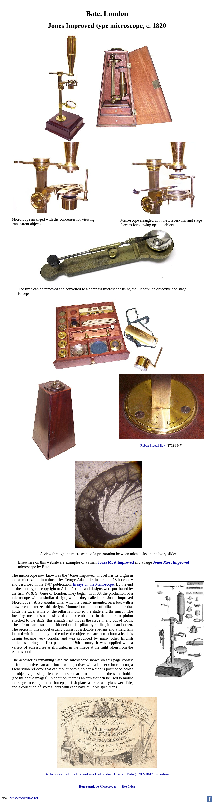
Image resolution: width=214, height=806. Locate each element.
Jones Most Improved (116, 562)
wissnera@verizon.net (24, 798)
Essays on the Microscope (93, 584)
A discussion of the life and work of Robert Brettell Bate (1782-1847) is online (107, 774)
